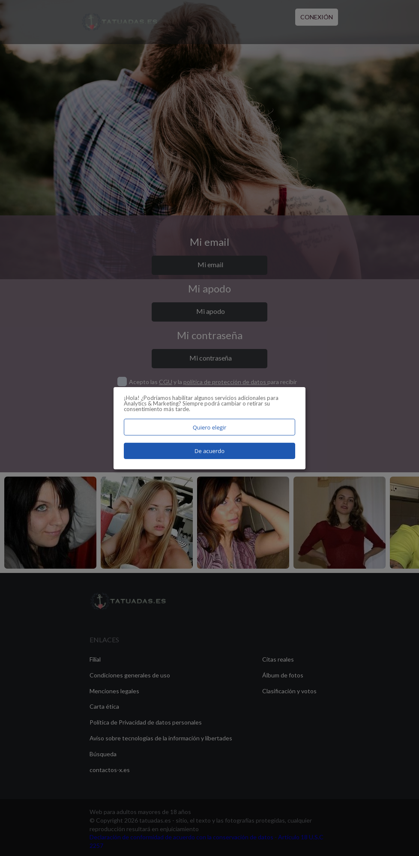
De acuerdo (209, 451)
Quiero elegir (210, 427)
